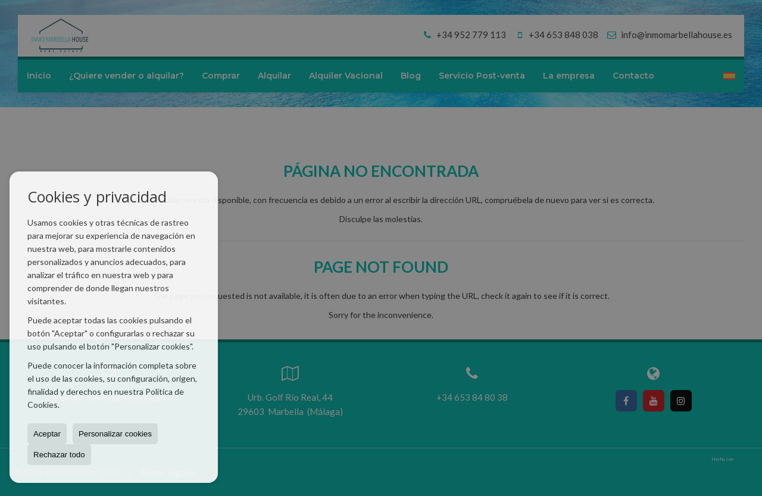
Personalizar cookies (115, 433)
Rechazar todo (59, 454)
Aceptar (47, 433)
